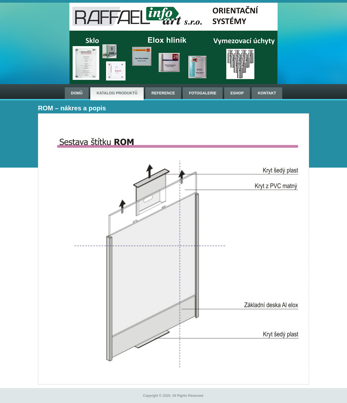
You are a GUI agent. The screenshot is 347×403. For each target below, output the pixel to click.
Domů (77, 93)
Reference (163, 93)
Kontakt (267, 93)
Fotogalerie (202, 93)
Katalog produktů (117, 93)
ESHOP (237, 93)
